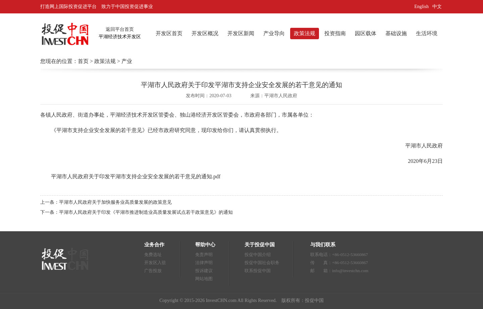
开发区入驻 (155, 262)
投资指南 (335, 33)
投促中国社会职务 (262, 262)
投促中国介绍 (258, 254)
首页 (83, 61)
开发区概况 (205, 33)
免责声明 (204, 254)
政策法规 (304, 33)
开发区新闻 (240, 33)
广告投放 (153, 270)
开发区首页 (169, 33)
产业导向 (274, 33)
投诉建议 (204, 270)
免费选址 (153, 254)
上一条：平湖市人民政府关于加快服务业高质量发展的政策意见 (106, 202)
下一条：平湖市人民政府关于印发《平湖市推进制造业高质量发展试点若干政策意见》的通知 (136, 212)
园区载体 (365, 33)
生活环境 (426, 33)
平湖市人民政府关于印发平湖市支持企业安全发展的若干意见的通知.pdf (135, 176)
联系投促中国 (258, 270)
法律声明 (204, 262)
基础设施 (396, 33)
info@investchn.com (350, 270)
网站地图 (204, 278)
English (421, 6)
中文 (437, 6)
